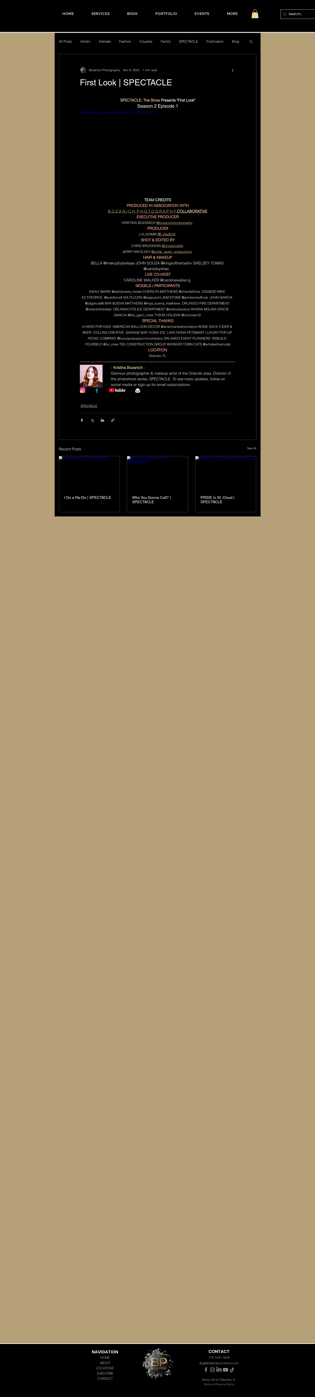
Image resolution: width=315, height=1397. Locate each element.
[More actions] (232, 70)
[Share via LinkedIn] (102, 420)
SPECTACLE (188, 41)
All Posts (65, 41)
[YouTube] (225, 1370)
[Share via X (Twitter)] (92, 420)
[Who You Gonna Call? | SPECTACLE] (157, 473)
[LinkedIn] (219, 1370)
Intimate (105, 41)
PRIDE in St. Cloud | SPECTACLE (217, 499)
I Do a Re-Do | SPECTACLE (87, 497)
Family (166, 41)
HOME (105, 1357)
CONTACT (105, 1378)
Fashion (125, 41)
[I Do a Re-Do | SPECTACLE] (89, 473)
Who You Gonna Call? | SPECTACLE (151, 499)
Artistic (85, 41)
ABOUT (105, 1362)
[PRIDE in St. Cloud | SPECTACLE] (225, 473)
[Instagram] (212, 1370)
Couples (146, 41)
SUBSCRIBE (105, 1373)
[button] (232, 13)
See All (251, 448)
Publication (215, 41)
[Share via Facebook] (82, 420)
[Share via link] (113, 420)
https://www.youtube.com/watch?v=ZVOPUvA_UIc (118, 112)
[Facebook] (206, 1370)
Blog (235, 41)
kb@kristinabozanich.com (219, 1363)
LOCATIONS (105, 1368)
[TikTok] (232, 1370)
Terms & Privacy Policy (219, 1384)
